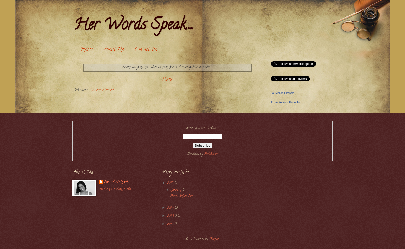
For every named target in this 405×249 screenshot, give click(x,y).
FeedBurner (211, 154)
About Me (113, 50)
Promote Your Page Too (286, 102)
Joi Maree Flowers (282, 93)
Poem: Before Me (181, 196)
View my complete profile (115, 188)
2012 (170, 224)
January (176, 190)
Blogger (214, 238)
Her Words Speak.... (133, 26)
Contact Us (145, 50)
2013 (171, 216)
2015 (170, 183)
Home (86, 50)
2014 (170, 208)
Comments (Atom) (102, 90)
